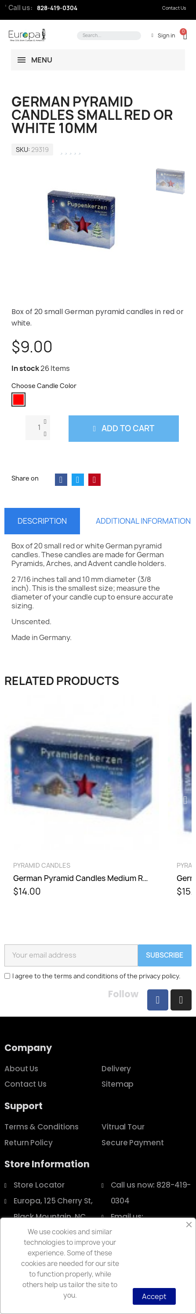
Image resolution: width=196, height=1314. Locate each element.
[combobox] (107, 35)
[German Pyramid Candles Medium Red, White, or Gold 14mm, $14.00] (81, 799)
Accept (154, 1296)
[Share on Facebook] (61, 480)
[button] (181, 35)
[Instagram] (181, 999)
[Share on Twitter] (78, 480)
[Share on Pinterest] (94, 480)
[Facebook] (157, 999)
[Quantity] (37, 427)
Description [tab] (42, 521)
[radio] (18, 399)
